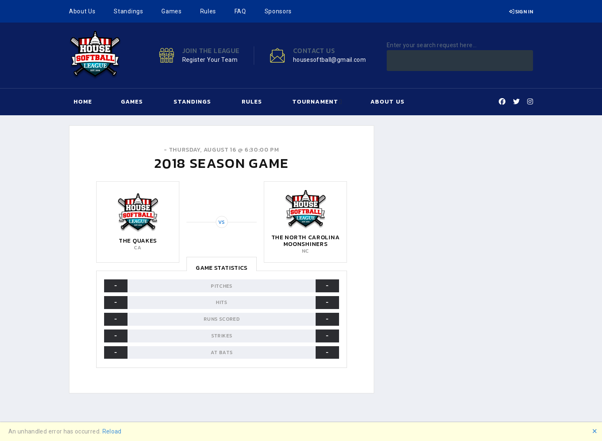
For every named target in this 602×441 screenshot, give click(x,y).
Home (83, 101)
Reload (112, 431)
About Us (82, 11)
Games (171, 11)
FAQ (240, 11)
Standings (128, 11)
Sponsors (278, 11)
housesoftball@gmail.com (329, 59)
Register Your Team (209, 59)
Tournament (315, 101)
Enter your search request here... (432, 45)
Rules (208, 11)
